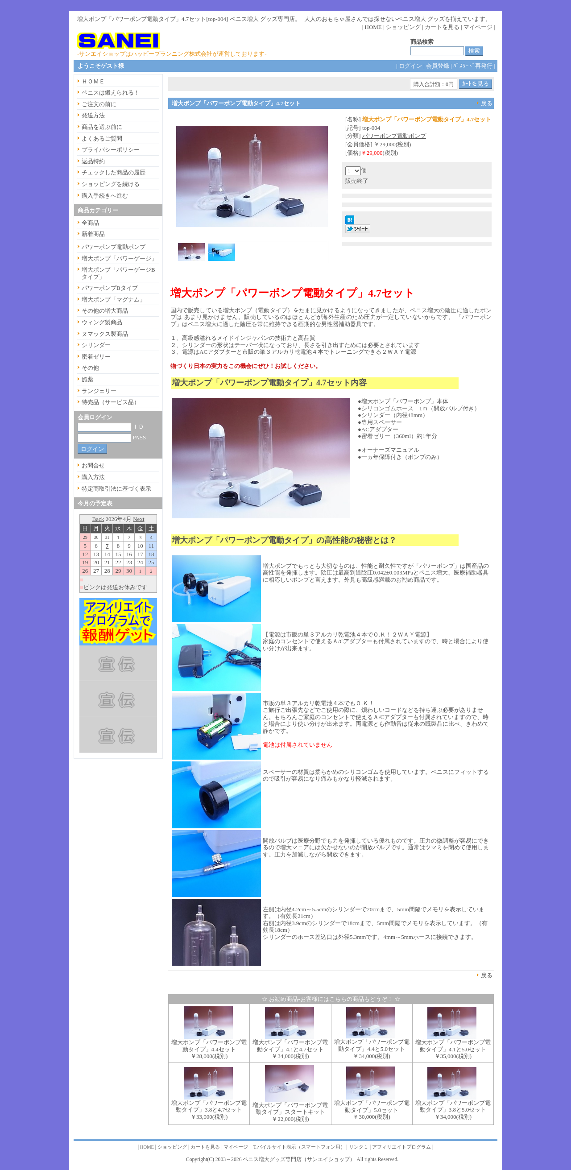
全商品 (90, 222)
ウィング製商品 (102, 322)
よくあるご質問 (102, 138)
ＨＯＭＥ (93, 81)
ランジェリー (99, 391)
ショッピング (403, 27)
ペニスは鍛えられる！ (111, 92)
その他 (90, 367)
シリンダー (96, 345)
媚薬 (87, 379)
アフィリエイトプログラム (401, 1147)
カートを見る (442, 27)
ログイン (410, 65)
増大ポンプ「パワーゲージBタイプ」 (118, 273)
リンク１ (358, 1147)
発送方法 (93, 115)
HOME (373, 27)
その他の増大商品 (105, 310)
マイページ (477, 27)
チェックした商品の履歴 (113, 172)
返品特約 (93, 161)
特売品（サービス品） (111, 402)
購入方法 (93, 477)
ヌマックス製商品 (105, 334)
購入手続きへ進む (105, 195)
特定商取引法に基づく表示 (116, 488)
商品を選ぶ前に (102, 127)
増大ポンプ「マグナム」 (113, 299)
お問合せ (93, 465)
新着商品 (93, 234)
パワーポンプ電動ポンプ (394, 135)
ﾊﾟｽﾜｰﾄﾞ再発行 (472, 65)
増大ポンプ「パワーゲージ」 (119, 258)
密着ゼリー (96, 356)
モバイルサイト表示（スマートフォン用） (298, 1147)
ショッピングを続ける (111, 184)
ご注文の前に (99, 104)
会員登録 (437, 65)
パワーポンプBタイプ (110, 288)
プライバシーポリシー (111, 149)
